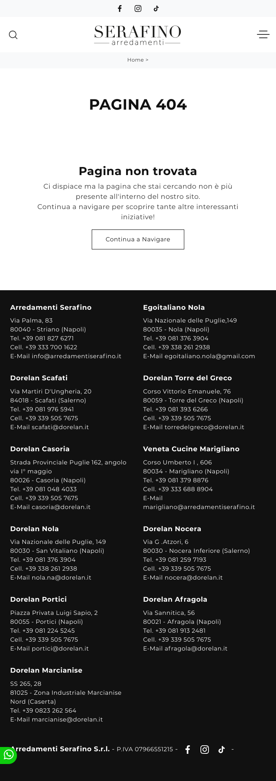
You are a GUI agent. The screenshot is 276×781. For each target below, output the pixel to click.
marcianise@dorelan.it (67, 719)
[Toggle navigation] (263, 35)
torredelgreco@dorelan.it (205, 427)
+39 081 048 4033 (50, 489)
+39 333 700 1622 (51, 347)
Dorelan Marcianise (46, 671)
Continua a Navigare (138, 239)
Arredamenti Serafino (51, 308)
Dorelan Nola (34, 529)
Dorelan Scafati (39, 378)
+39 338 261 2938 (184, 347)
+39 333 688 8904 (185, 489)
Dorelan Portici (38, 600)
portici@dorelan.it (60, 648)
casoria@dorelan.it (61, 507)
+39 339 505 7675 (51, 418)
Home (135, 60)
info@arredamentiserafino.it (76, 356)
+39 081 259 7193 (181, 559)
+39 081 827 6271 (48, 338)
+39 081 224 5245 (49, 630)
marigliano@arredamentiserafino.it (199, 507)
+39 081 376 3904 (182, 338)
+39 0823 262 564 (49, 710)
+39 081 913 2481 (180, 630)
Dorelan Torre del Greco (187, 378)
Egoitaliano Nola (174, 308)
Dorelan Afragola (175, 600)
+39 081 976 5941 (48, 409)
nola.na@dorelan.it (62, 577)
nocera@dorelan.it (194, 577)
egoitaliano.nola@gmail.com (210, 356)
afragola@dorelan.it (196, 648)
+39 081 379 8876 (181, 480)
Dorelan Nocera (172, 529)
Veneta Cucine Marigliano (191, 449)
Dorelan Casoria (40, 449)
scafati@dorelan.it (60, 427)
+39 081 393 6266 (181, 409)
